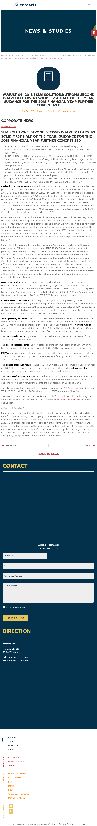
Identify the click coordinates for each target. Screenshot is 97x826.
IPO (10, 781)
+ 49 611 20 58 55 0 (17, 657)
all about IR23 (15, 55)
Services (12, 741)
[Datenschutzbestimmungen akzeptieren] (27, 607)
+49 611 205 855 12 (48, 548)
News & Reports (16, 761)
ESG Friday (13, 757)
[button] (89, 4)
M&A (10, 790)
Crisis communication (19, 794)
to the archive (8, 126)
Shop (11, 749)
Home (4, 55)
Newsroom (13, 745)
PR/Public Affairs (16, 798)
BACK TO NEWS (48, 454)
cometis (12, 737)
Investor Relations (17, 773)
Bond (11, 785)
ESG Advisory (15, 777)
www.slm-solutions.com (68, 399)
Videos (12, 765)
